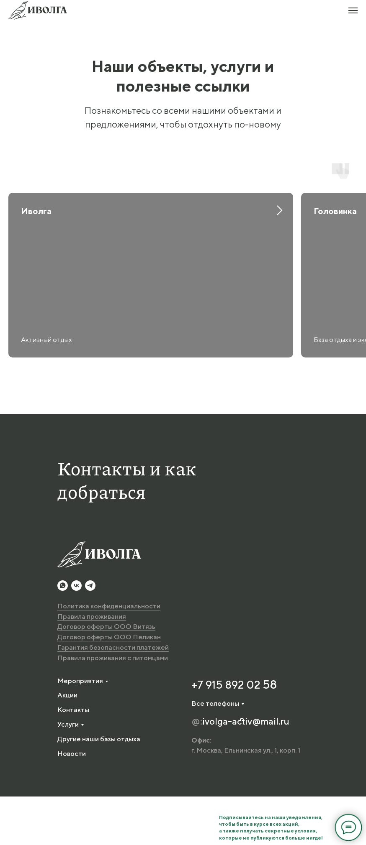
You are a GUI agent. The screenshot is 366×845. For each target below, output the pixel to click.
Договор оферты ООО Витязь (106, 675)
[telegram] (90, 633)
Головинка (335, 211)
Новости (71, 802)
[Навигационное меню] (353, 10)
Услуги (68, 772)
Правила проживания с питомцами (112, 706)
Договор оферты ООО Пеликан (109, 685)
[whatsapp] (62, 633)
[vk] (76, 633)
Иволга (36, 211)
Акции (67, 744)
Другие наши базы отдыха (98, 787)
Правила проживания (91, 665)
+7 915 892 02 (227, 732)
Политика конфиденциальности (108, 654)
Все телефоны (215, 752)
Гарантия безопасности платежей (113, 695)
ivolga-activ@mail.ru (245, 769)
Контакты (73, 758)
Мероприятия (80, 729)
